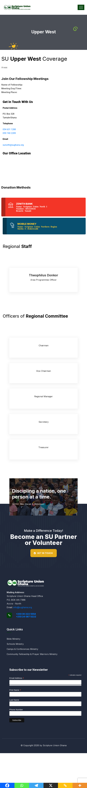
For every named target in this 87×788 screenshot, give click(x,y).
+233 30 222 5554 (26, 614)
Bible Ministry (13, 639)
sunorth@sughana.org (13, 145)
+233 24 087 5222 (26, 616)
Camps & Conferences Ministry (22, 649)
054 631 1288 (9, 129)
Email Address (16, 678)
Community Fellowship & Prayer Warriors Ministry (32, 654)
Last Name (14, 700)
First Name (15, 690)
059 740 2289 (9, 133)
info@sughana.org (22, 607)
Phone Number (16, 709)
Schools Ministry (15, 644)
